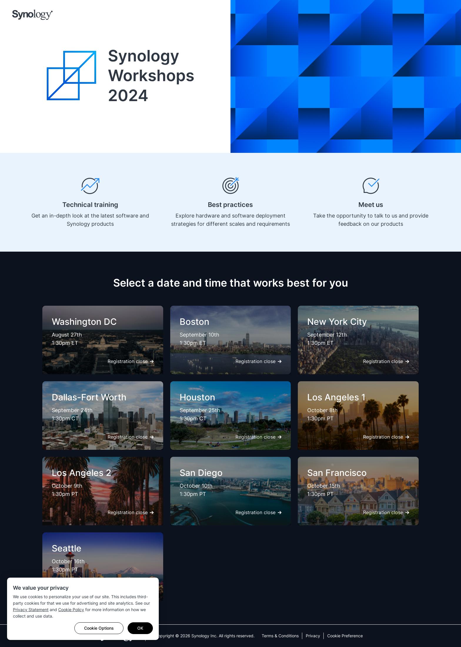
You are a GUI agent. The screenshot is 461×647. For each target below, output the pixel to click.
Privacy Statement (31, 609)
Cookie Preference (345, 635)
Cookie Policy (71, 609)
